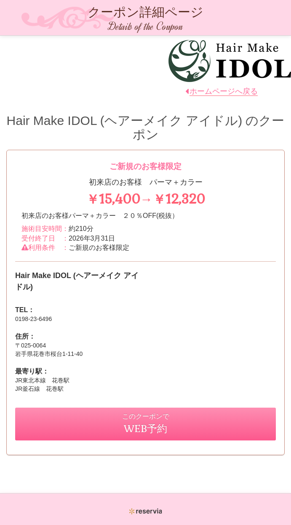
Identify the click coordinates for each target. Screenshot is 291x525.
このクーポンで (145, 423)
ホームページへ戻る (224, 91)
